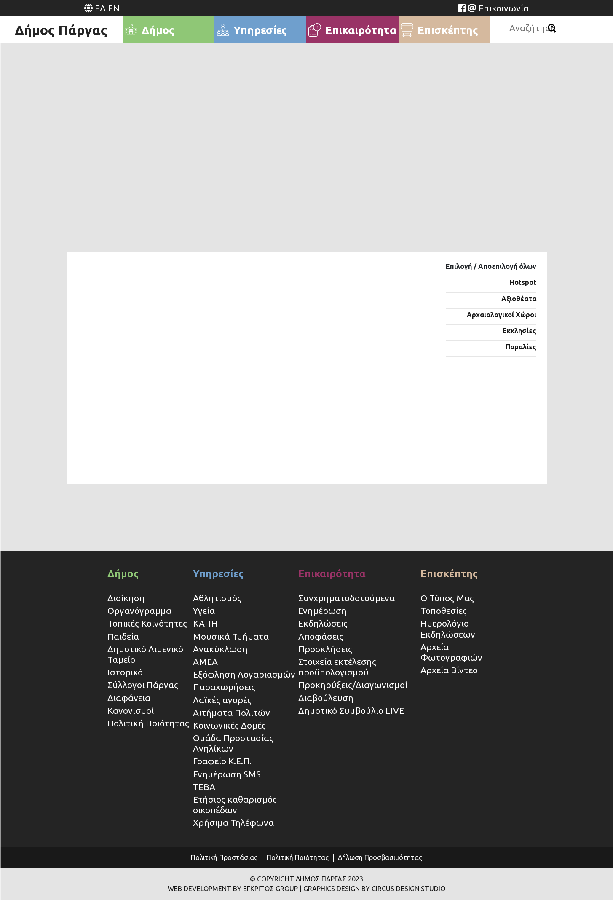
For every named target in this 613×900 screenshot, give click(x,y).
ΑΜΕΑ (205, 661)
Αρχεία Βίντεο (449, 670)
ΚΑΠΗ (205, 623)
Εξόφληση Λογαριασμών (244, 674)
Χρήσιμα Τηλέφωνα (233, 822)
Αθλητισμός (217, 598)
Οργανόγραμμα (139, 610)
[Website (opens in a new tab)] (462, 8)
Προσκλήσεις (325, 649)
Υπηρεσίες (218, 573)
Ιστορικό (125, 672)
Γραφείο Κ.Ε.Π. (222, 761)
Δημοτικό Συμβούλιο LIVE (351, 710)
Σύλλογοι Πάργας (142, 685)
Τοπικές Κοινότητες (147, 623)
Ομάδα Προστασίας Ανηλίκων (233, 743)
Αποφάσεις (320, 636)
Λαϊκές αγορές (222, 700)
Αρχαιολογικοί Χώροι (501, 315)
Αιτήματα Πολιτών (231, 712)
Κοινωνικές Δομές (229, 725)
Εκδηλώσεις (323, 623)
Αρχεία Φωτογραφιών (451, 652)
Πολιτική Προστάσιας (224, 857)
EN (114, 8)
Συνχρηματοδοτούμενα (346, 598)
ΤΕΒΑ (204, 787)
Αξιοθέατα (518, 299)
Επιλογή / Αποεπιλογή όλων (491, 266)
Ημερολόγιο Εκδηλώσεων (447, 628)
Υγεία (204, 610)
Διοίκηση (126, 598)
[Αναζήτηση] (551, 28)
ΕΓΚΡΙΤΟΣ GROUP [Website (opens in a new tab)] (270, 888)
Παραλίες (521, 347)
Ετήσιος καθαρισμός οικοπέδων (235, 804)
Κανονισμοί (130, 710)
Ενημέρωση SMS (227, 774)
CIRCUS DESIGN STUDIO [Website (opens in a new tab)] (408, 888)
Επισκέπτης (449, 573)
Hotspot (523, 282)
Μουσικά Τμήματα (231, 636)
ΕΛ (100, 8)
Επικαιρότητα (332, 573)
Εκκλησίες (519, 331)
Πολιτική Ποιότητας (148, 723)
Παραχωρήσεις (225, 687)
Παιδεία (123, 636)
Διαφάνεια (128, 698)
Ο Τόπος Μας (447, 598)
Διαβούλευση (325, 698)
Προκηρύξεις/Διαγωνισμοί (352, 685)
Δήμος (123, 573)
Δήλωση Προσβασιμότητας (380, 857)
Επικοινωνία (504, 8)
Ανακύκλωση (220, 649)
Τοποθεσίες (443, 610)
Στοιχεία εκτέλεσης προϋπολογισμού (337, 666)
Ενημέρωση (322, 610)
